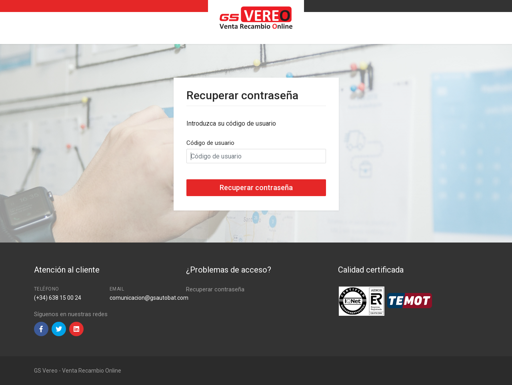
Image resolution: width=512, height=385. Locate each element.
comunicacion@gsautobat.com (149, 298)
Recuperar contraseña (215, 289)
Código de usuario (210, 142)
